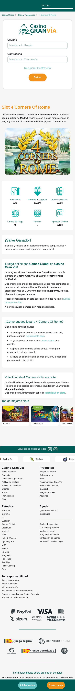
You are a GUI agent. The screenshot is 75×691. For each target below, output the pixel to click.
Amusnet (6, 510)
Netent (5, 548)
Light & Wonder (9, 538)
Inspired (5, 531)
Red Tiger (6, 562)
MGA (4, 545)
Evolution (6, 521)
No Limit (5, 552)
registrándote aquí (35, 336)
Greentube (6, 528)
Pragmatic (6, 555)
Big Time (6, 514)
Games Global (8, 524)
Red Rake (6, 559)
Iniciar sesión (27, 685)
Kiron (4, 535)
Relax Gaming (8, 566)
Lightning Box (8, 541)
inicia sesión (48, 340)
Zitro (4, 569)
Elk (3, 517)
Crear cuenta (56, 685)
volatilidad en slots (55, 392)
